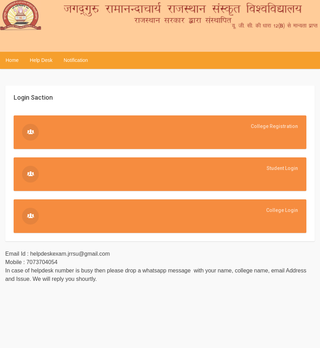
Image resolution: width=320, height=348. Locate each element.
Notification (76, 60)
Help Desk (41, 60)
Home (12, 60)
